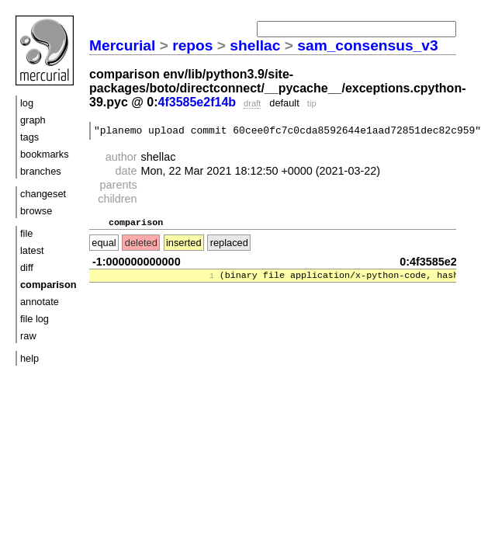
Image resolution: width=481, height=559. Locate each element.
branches (40, 171)
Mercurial (122, 45)
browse (36, 211)
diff (26, 267)
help (29, 358)
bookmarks (44, 154)
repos (192, 45)
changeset (43, 194)
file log (34, 319)
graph (33, 120)
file (26, 233)
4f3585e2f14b (197, 102)
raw (28, 336)
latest (32, 250)
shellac (255, 45)
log (26, 103)
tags (29, 137)
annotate (39, 301)
